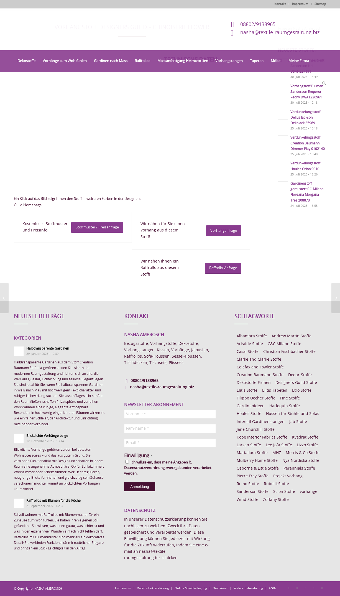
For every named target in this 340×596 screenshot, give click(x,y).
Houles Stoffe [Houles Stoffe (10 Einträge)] (249, 414)
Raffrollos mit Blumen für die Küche (53, 500)
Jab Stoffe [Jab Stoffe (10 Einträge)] (298, 422)
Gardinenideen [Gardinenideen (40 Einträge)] (251, 406)
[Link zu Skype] (314, 588)
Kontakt (280, 4)
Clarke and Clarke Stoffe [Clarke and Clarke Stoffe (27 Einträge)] (259, 359)
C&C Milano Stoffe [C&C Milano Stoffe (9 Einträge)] (284, 344)
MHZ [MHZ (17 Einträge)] (276, 453)
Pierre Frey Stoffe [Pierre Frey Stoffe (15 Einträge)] (253, 476)
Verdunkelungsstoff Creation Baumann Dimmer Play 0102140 (307, 143)
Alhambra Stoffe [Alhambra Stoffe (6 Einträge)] (252, 336)
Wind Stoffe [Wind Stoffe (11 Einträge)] (247, 500)
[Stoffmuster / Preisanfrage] (97, 227)
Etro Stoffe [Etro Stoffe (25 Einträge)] (301, 391)
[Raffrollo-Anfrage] (223, 268)
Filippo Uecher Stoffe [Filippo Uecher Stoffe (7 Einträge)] (256, 398)
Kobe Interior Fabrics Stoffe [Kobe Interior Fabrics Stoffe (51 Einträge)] (262, 437)
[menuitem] (26, 61)
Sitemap (320, 4)
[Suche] (322, 84)
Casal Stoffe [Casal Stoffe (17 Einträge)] (248, 352)
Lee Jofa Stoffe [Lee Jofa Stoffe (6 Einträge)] (279, 445)
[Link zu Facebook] (289, 588)
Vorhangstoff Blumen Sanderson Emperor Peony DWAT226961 (306, 92)
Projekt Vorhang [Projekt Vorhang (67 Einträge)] (288, 476)
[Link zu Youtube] (322, 588)
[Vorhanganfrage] (223, 230)
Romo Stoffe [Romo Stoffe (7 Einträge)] (248, 484)
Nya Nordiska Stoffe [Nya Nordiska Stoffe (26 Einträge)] (300, 461)
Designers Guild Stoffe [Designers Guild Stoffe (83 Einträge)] (296, 383)
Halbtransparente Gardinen (47, 348)
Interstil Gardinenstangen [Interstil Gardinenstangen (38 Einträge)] (261, 422)
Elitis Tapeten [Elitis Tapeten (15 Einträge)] (274, 391)
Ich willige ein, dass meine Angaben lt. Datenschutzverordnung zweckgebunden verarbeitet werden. (167, 467)
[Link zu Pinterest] (305, 588)
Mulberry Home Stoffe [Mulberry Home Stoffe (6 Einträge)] (257, 461)
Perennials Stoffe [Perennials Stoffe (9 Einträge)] (299, 468)
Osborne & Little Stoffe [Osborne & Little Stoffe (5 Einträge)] (258, 468)
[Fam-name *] (170, 428)
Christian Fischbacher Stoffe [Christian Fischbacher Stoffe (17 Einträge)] (289, 352)
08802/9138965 (257, 24)
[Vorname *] (170, 414)
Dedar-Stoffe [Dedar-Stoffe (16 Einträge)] (300, 375)
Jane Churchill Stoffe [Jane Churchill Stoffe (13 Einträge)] (256, 430)
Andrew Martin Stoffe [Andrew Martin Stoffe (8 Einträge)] (291, 336)
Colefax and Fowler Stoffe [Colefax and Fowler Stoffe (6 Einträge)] (260, 367)
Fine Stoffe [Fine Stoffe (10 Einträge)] (290, 398)
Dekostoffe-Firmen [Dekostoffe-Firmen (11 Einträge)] (254, 383)
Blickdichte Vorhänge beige (47, 435)
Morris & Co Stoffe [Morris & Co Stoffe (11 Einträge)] (302, 453)
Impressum (300, 4)
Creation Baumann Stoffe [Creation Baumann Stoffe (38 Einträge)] (260, 375)
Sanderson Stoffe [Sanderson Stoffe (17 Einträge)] (253, 492)
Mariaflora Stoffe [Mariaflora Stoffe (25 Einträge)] (252, 453)
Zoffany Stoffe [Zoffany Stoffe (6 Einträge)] (276, 500)
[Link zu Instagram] (297, 588)
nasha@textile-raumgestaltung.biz (279, 32)
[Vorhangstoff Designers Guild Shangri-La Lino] (335, 298)
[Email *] (170, 443)
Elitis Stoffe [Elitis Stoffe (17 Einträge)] (247, 391)
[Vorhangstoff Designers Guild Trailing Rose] (4, 298)
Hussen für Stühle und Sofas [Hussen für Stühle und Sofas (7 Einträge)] (292, 414)
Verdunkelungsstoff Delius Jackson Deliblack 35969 (305, 117)
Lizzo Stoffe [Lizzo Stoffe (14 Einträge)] (307, 445)
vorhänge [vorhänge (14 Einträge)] (308, 492)
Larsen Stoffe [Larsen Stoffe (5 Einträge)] (249, 445)
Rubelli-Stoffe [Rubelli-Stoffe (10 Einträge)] (276, 484)
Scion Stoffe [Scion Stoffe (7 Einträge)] (284, 492)
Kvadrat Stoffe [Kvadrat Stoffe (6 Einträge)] (305, 437)
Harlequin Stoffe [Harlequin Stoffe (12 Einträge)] (284, 406)
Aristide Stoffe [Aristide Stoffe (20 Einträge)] (250, 344)
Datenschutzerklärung (165, 519)
